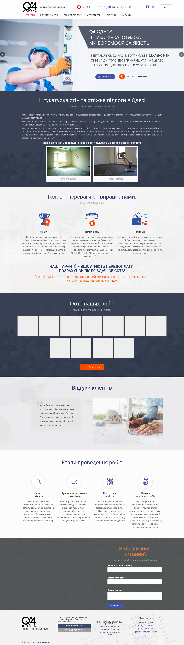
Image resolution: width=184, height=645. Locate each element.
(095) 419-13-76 (91, 7)
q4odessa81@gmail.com (146, 632)
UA (164, 7)
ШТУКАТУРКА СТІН (74, 626)
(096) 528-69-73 (118, 7)
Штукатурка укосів (110, 630)
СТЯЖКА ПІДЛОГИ (74, 630)
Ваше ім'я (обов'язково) (134, 568)
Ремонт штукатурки (109, 627)
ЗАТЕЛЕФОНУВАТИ (137, 76)
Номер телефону (134, 580)
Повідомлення (134, 594)
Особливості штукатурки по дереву (110, 634)
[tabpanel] (56, 417)
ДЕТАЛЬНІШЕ (105, 76)
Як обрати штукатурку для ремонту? (109, 623)
